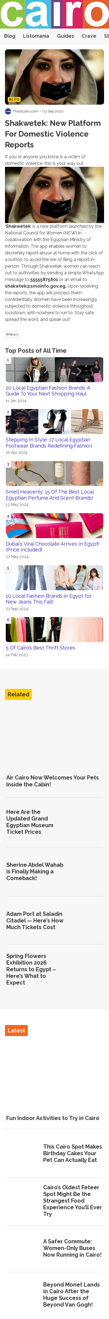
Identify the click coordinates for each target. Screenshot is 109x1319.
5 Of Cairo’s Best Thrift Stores (40, 648)
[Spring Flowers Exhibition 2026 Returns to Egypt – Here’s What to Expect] (86, 969)
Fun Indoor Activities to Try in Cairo (52, 1118)
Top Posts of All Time (36, 350)
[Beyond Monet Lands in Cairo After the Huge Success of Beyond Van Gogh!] (23, 1295)
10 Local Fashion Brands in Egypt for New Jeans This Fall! (49, 599)
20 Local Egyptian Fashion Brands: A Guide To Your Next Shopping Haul (48, 391)
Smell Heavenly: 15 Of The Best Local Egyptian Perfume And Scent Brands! (50, 495)
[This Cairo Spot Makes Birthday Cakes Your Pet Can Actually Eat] (23, 1154)
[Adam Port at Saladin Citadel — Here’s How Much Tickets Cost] (86, 921)
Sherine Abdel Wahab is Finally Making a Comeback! (34, 871)
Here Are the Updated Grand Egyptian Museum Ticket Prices (29, 822)
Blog (9, 36)
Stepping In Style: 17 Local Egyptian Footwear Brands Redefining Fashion (49, 443)
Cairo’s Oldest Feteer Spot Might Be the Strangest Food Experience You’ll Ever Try (72, 1200)
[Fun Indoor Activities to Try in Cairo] (54, 1073)
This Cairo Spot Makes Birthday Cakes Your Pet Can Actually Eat (72, 1153)
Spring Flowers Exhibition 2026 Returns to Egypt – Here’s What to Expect (31, 969)
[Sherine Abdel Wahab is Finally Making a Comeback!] (86, 872)
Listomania (36, 36)
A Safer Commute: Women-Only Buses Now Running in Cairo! (72, 1248)
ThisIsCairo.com (26, 111)
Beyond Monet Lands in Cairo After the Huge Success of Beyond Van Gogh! (71, 1294)
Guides (65, 36)
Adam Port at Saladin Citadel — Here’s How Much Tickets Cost (34, 921)
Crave (89, 36)
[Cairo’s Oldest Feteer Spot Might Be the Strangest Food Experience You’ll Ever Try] (23, 1201)
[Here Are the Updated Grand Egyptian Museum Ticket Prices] (86, 822)
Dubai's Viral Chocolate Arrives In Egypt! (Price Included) (53, 547)
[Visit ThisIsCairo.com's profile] (8, 111)
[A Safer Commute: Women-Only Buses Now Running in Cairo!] (23, 1249)
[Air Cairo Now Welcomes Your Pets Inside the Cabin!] (54, 737)
